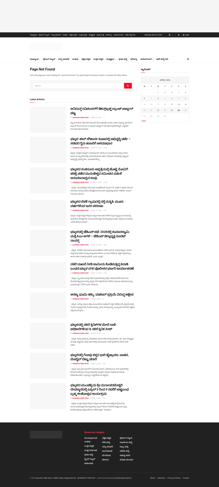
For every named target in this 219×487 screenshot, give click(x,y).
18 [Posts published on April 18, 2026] (179, 104)
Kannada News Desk (81, 117)
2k (103, 333)
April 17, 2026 (96, 273)
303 (105, 245)
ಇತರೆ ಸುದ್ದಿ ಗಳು (130, 35)
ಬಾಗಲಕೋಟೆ (107, 451)
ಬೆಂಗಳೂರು (106, 455)
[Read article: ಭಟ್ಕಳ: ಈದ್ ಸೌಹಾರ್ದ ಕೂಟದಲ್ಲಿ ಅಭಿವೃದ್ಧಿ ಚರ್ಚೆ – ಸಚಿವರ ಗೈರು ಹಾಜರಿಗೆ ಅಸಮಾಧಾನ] (48, 150)
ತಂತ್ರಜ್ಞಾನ (92, 35)
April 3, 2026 (95, 398)
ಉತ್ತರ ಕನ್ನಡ (83, 35)
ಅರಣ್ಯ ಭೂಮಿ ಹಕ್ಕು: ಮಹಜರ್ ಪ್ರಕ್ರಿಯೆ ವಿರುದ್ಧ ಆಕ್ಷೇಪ (101, 294)
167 (104, 398)
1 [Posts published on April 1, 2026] (158, 92)
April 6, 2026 (95, 333)
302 (105, 148)
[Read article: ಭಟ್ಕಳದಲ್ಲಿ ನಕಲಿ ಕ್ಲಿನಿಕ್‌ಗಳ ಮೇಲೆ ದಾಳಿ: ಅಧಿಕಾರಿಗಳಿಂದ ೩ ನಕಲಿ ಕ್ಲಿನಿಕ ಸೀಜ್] (48, 336)
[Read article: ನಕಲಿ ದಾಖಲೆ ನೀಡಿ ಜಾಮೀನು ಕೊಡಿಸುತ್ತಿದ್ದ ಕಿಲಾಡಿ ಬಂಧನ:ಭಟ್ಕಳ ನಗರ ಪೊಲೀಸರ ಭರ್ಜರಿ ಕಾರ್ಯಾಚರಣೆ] (48, 275)
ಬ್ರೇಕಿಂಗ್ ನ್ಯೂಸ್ (44, 35)
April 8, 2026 (95, 299)
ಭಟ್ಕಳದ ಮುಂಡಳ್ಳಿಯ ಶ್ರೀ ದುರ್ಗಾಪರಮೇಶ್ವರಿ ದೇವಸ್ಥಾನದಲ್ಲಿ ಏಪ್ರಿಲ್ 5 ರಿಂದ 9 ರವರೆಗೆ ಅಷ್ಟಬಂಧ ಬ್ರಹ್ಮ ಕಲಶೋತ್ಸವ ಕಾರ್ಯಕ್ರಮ (99, 389)
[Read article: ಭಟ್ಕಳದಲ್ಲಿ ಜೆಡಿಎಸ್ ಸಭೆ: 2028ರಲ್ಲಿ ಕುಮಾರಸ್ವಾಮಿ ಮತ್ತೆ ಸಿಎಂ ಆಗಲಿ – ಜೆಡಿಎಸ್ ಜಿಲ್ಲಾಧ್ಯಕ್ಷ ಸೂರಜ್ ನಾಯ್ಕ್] (48, 243)
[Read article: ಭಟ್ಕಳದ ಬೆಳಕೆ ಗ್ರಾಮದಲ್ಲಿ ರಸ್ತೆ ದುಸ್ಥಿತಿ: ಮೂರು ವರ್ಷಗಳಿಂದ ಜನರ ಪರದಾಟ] (48, 213)
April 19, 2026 (96, 182)
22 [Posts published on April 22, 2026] (158, 110)
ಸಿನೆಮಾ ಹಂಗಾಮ (126, 460)
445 (105, 273)
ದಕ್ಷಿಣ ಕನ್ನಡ (73, 35)
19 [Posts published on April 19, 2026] (186, 104)
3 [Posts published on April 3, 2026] (171, 92)
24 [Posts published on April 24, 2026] (172, 110)
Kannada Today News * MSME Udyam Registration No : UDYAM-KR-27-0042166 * (66, 478)
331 (105, 210)
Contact (186, 478)
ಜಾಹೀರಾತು (88, 463)
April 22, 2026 (96, 148)
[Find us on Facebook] (175, 35)
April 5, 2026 (95, 364)
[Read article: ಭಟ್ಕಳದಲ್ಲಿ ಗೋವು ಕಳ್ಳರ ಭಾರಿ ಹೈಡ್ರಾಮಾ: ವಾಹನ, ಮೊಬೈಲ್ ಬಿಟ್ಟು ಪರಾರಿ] (48, 366)
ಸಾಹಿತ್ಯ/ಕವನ (125, 455)
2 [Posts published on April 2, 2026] (164, 92)
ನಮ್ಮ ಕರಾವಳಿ (56, 35)
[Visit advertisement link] (109, 16)
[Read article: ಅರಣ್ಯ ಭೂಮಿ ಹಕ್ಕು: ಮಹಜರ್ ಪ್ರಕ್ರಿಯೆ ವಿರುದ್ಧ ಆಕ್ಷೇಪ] (48, 305)
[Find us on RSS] (169, 35)
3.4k (105, 182)
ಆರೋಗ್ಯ (109, 35)
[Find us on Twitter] (179, 35)
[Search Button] (188, 59)
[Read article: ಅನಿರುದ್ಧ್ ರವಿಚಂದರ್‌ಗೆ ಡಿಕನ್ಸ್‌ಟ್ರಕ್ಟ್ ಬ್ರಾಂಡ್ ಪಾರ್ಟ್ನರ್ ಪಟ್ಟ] (48, 120)
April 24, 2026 (96, 117)
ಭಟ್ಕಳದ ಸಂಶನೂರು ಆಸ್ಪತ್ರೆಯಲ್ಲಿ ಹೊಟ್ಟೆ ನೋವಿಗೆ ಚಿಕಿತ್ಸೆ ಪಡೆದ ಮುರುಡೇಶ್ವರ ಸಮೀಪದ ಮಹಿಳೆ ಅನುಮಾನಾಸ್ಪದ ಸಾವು (99, 174)
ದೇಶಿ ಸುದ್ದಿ (106, 442)
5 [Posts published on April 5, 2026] (185, 92)
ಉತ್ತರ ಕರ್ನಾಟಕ (90, 450)
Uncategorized (90, 438)
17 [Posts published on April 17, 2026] (172, 104)
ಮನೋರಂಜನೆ (118, 35)
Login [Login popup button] (186, 35)
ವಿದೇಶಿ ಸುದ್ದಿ (124, 451)
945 (104, 364)
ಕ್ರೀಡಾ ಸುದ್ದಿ (100, 35)
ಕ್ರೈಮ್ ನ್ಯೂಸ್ (89, 459)
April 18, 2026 (96, 245)
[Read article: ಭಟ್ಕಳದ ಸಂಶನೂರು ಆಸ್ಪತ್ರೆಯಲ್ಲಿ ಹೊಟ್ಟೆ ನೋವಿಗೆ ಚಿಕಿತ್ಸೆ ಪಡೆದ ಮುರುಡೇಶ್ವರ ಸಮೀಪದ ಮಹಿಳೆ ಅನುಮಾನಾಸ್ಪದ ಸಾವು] (48, 180)
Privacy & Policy (174, 478)
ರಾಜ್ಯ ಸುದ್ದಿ (124, 447)
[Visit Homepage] (46, 46)
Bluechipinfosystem (124, 478)
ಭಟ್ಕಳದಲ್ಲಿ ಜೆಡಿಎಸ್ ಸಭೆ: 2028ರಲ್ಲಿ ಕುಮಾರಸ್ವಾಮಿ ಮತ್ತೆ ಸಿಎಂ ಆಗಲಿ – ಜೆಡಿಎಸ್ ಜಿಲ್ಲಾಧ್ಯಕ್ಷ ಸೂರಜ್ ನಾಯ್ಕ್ (99, 236)
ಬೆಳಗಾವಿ (105, 460)
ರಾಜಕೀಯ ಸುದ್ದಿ (126, 442)
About (152, 478)
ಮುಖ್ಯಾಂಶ (33, 35)
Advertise (161, 478)
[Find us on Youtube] (172, 35)
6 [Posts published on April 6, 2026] (144, 98)
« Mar (143, 121)
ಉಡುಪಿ (65, 35)
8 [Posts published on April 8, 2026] (158, 98)
